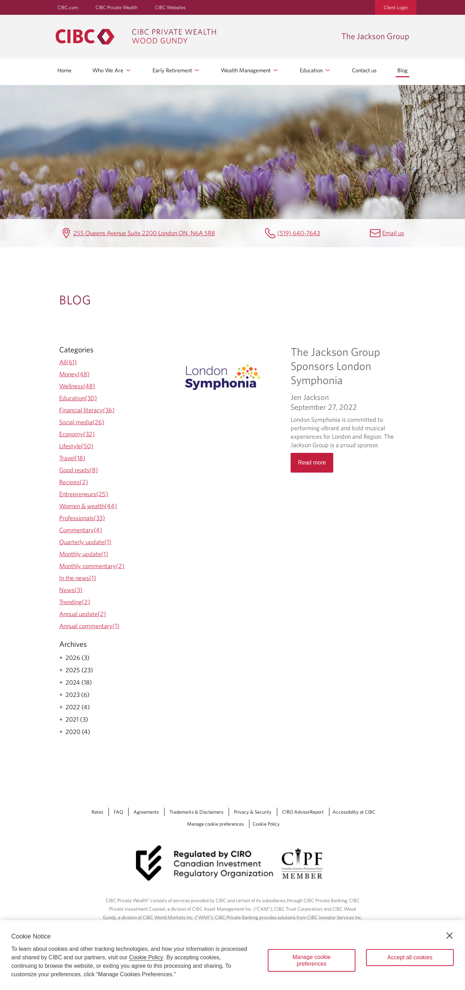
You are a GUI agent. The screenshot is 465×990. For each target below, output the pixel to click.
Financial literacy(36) (86, 410)
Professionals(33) (82, 518)
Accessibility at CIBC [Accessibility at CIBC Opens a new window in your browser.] (354, 812)
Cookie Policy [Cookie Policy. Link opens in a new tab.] (266, 824)
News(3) (70, 590)
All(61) (68, 362)
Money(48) (74, 374)
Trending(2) (74, 602)
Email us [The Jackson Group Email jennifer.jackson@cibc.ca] (393, 233)
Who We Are (112, 70)
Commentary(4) (80, 530)
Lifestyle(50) (76, 446)
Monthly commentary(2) (91, 566)
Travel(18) (72, 458)
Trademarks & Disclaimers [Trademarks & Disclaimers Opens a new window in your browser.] (196, 812)
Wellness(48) (77, 386)
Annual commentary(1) (89, 626)
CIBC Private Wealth (116, 7)
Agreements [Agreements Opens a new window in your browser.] (146, 812)
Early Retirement (176, 70)
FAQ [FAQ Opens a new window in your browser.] (118, 812)
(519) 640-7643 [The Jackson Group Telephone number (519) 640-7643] (298, 233)
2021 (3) (77, 719)
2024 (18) (79, 682)
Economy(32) (77, 434)
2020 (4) (78, 731)
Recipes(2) (73, 482)
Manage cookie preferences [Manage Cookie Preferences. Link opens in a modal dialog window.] (215, 824)
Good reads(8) (78, 470)
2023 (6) (77, 694)
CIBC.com (67, 7)
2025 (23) (79, 670)
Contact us (364, 70)
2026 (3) (77, 657)
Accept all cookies (409, 957)
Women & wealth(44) (88, 506)
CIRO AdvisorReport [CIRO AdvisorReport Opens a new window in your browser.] (303, 812)
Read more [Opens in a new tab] (312, 463)
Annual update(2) (82, 614)
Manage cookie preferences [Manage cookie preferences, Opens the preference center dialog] (311, 960)
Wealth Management (250, 70)
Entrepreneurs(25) (83, 494)
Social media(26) (81, 422)
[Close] (449, 935)
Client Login (396, 7)
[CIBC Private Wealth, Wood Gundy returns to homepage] (195, 36)
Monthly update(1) (83, 554)
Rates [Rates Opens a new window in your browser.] (97, 812)
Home (64, 70)
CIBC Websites (170, 7)
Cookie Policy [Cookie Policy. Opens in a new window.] (146, 957)
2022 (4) (78, 707)
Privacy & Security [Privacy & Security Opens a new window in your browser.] (253, 812)
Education (315, 70)
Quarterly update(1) (85, 542)
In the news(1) (77, 578)
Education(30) (78, 398)
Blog (402, 70)
